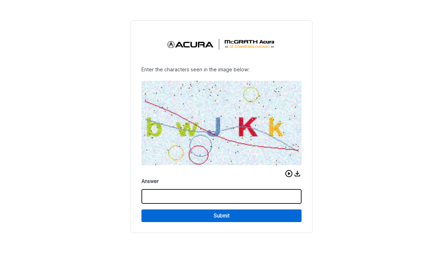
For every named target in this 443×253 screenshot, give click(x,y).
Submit (221, 216)
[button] (289, 173)
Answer (150, 181)
